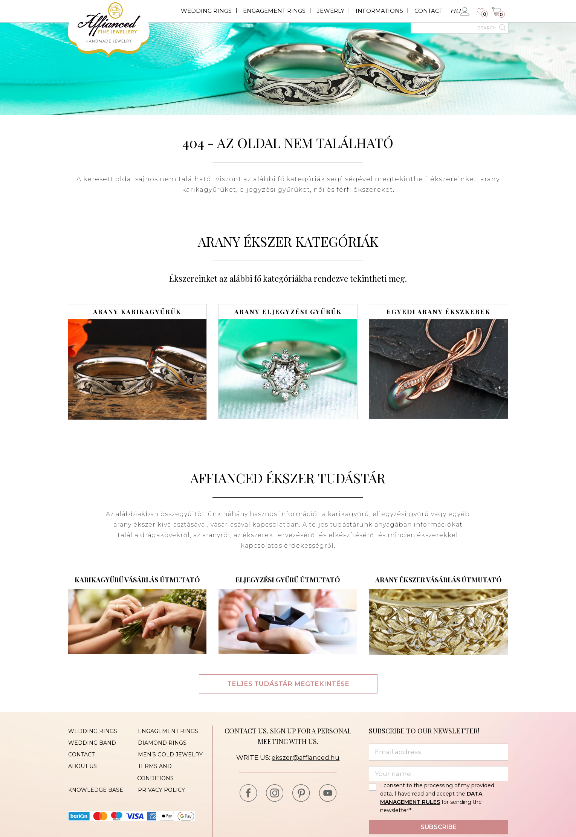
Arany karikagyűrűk (137, 312)
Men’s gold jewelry (169, 753)
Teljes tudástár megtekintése (288, 683)
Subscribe (438, 827)
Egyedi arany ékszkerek (438, 312)
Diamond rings (161, 742)
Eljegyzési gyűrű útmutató (287, 579)
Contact (428, 10)
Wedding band (92, 742)
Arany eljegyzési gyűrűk (288, 312)
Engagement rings (274, 10)
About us (82, 765)
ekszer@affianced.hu (305, 757)
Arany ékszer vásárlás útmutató (438, 579)
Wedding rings (206, 10)
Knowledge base (95, 787)
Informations (379, 10)
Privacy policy (160, 787)
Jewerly (330, 10)
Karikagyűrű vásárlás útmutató (137, 579)
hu (455, 11)
